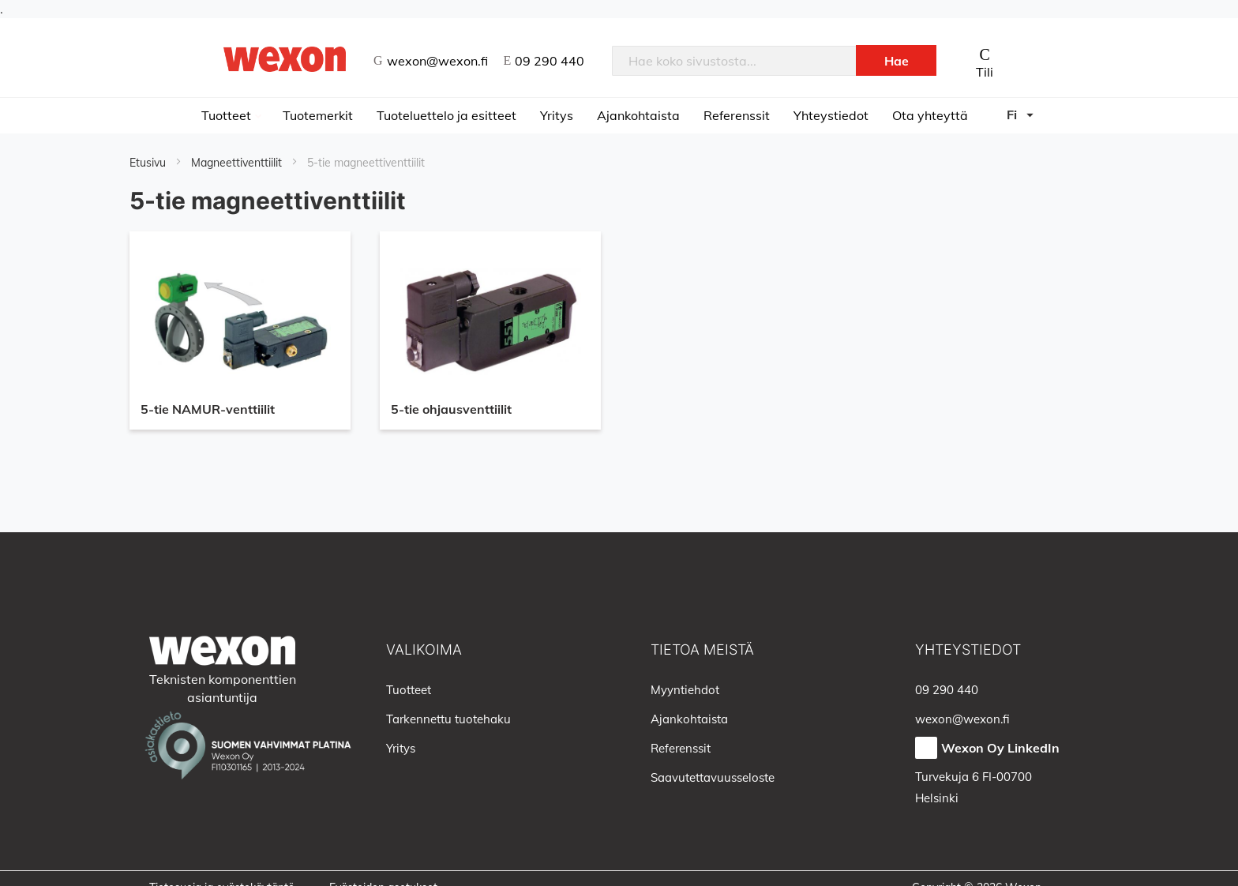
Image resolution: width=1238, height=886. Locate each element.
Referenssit (736, 115)
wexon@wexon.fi (437, 61)
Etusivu (149, 163)
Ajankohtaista (638, 115)
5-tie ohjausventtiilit (486, 329)
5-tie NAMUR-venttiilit (236, 329)
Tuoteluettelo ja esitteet (446, 115)
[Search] (896, 60)
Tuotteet (227, 115)
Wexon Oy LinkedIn (1000, 748)
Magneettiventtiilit (238, 163)
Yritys (556, 115)
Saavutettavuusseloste (713, 777)
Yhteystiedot (830, 115)
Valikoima (424, 649)
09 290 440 (549, 61)
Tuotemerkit (318, 115)
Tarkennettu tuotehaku (448, 718)
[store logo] (285, 59)
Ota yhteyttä (930, 115)
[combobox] (734, 61)
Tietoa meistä (702, 649)
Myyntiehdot (685, 689)
